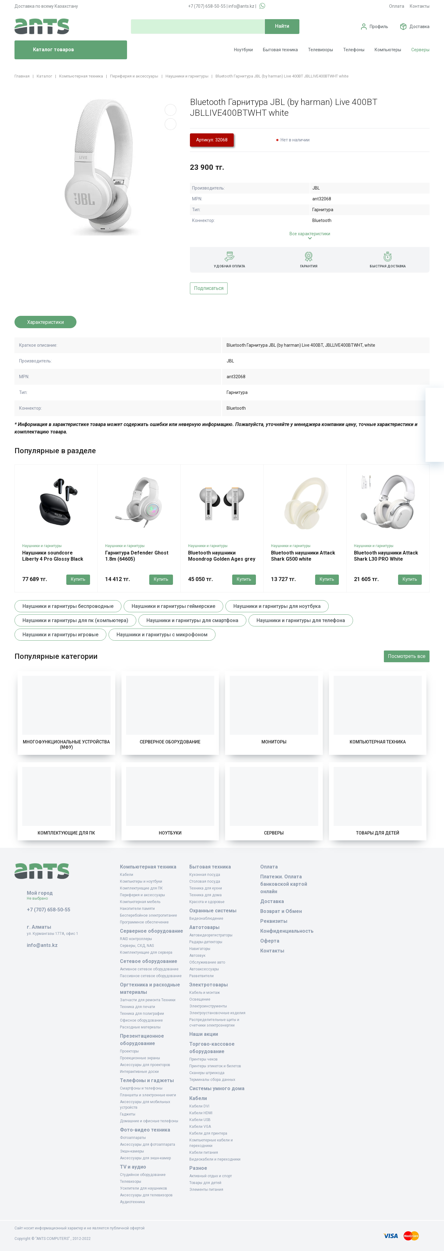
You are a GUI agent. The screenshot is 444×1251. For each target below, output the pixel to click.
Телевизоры (320, 49)
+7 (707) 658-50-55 (207, 6)
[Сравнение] (435, 434)
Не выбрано (39, 898)
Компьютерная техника (378, 741)
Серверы (420, 49)
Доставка (419, 26)
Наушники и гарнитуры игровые (60, 635)
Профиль (379, 26)
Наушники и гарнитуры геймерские (173, 606)
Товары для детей (377, 833)
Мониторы (273, 741)
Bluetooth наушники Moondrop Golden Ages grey (221, 556)
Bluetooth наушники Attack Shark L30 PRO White (386, 556)
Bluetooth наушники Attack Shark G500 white (303, 556)
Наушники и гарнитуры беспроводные (68, 606)
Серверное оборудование (170, 741)
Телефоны (353, 49)
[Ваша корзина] (435, 397)
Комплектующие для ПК (66, 833)
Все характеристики (310, 233)
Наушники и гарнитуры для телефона (301, 620)
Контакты (420, 6)
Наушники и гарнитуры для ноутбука (277, 606)
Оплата (396, 6)
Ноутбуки (243, 49)
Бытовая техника (280, 49)
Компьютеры (388, 49)
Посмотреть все (407, 656)
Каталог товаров (46, 50)
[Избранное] (435, 415)
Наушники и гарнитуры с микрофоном (162, 635)
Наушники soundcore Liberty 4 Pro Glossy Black (52, 556)
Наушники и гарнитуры (42, 546)
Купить (78, 579)
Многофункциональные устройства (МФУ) (66, 744)
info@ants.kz (241, 6)
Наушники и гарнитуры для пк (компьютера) (75, 620)
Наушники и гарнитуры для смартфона (192, 620)
